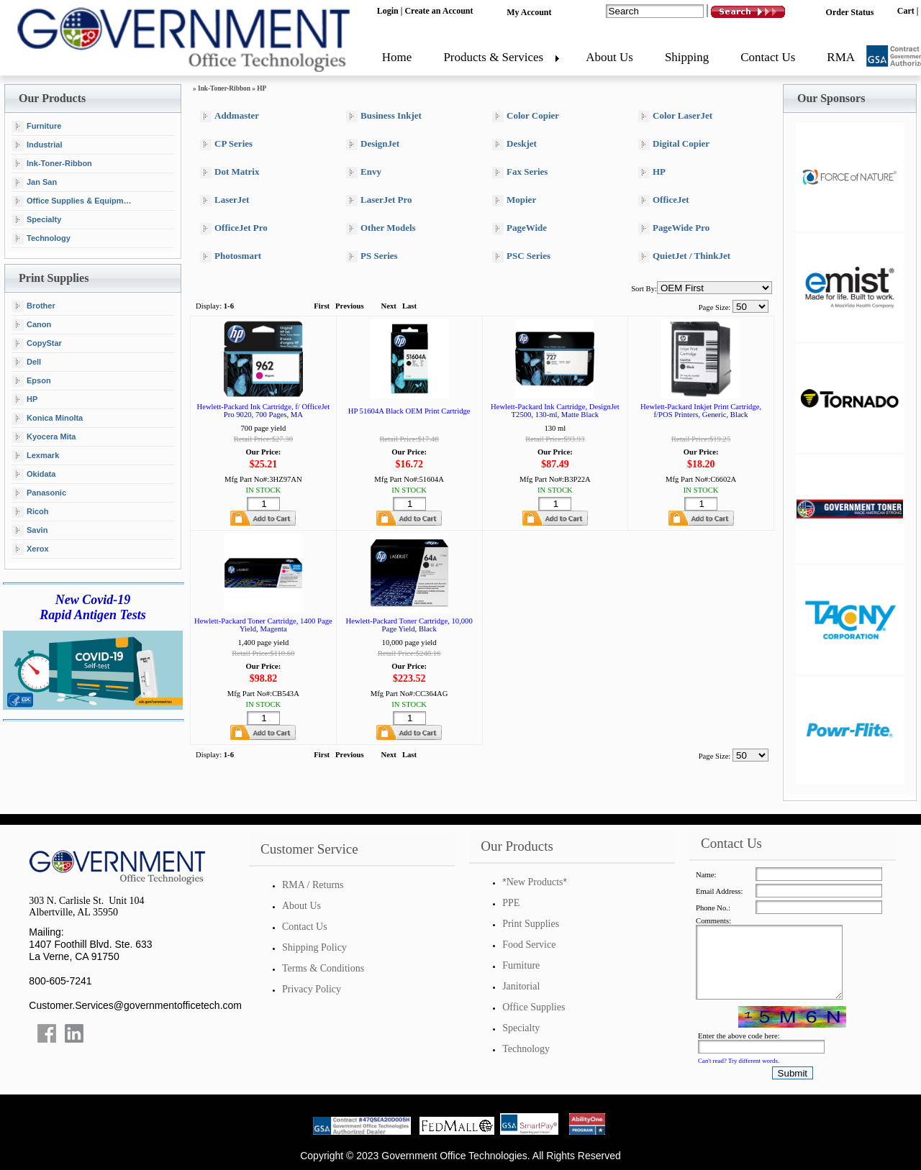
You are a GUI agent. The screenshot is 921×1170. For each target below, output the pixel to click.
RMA (841, 57)
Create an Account (438, 11)
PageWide (519, 228)
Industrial (37, 145)
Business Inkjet (384, 116)
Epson (31, 381)
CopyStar (37, 343)
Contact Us (767, 57)
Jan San (34, 182)
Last (409, 306)
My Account (529, 12)
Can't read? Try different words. (738, 1060)
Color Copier (525, 116)
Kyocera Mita (44, 437)
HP (24, 400)
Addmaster (229, 116)
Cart (906, 11)
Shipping (687, 57)
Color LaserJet (675, 116)
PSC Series (521, 256)
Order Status (850, 12)
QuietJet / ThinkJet (684, 256)
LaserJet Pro (379, 200)
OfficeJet (663, 200)
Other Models (381, 228)
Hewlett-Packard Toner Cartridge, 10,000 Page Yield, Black (408, 625)
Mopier (514, 200)
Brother (33, 306)
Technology (41, 238)
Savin (29, 530)
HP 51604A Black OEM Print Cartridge (409, 411)
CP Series (226, 144)
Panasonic (39, 493)
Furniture (36, 126)
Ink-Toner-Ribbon (52, 164)
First (322, 306)
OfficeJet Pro (234, 228)
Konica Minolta (47, 418)
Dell (26, 362)
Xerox (30, 549)
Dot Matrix (229, 172)
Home (397, 57)
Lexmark (35, 456)
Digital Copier (673, 144)
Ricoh (30, 512)
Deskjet (514, 144)
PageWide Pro (673, 228)
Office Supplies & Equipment (73, 201)
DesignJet (372, 144)
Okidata (33, 474)
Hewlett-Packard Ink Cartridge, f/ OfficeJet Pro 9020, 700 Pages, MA (263, 411)
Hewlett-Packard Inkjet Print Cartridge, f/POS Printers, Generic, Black (700, 411)
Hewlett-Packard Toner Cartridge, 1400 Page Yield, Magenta (263, 625)
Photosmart (230, 256)
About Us (609, 57)
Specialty (36, 220)
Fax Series (520, 172)
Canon (31, 325)
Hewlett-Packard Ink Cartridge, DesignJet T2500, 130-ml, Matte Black (555, 411)
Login (388, 11)
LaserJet (224, 200)
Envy (363, 172)
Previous (349, 306)
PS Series (372, 256)
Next (388, 306)
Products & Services (493, 57)
